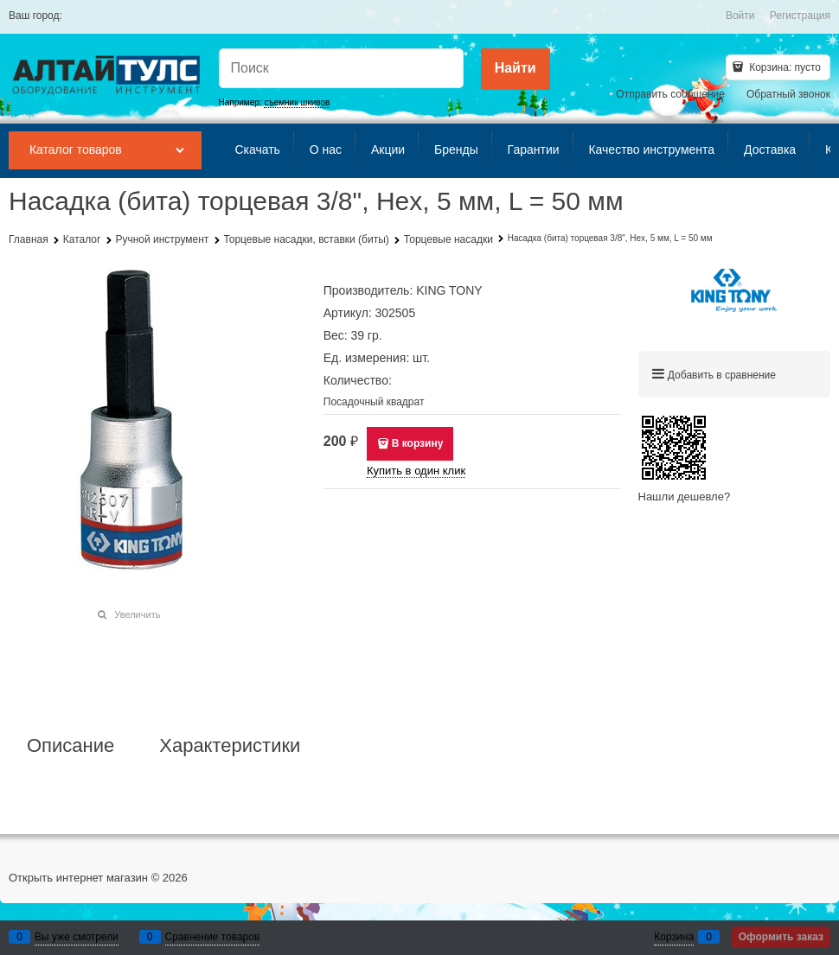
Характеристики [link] (229, 745)
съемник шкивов (297, 102)
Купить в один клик (416, 470)
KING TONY (449, 290)
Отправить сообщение (670, 94)
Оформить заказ (781, 937)
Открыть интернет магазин (78, 877)
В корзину (418, 443)
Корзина (674, 937)
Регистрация (800, 16)
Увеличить (137, 614)
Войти (740, 16)
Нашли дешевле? (684, 496)
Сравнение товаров (212, 937)
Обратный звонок (788, 94)
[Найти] (515, 69)
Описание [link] (70, 745)
